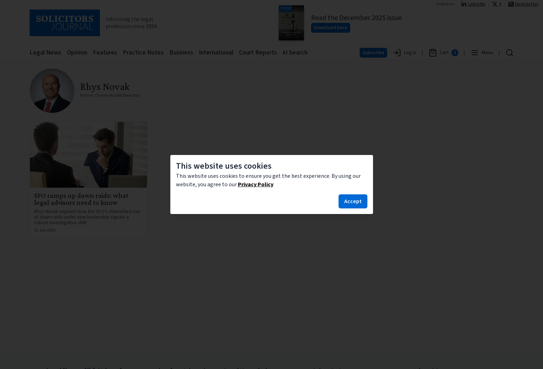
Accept (353, 201)
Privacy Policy (255, 184)
